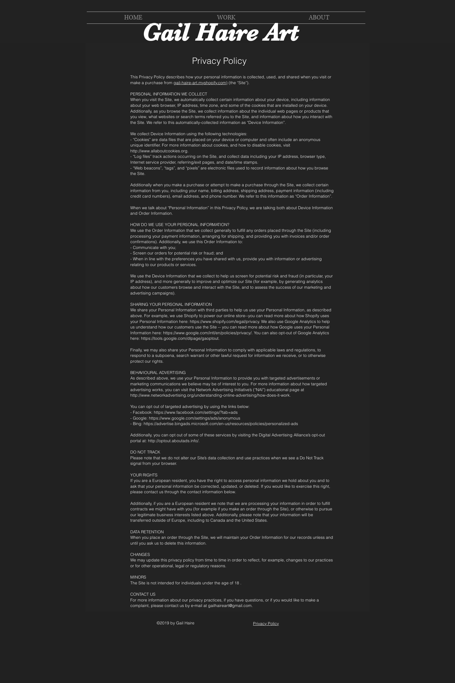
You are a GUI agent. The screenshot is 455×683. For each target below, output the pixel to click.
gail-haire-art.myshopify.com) (201, 82)
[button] (226, 18)
